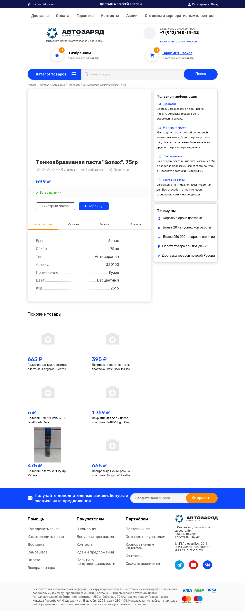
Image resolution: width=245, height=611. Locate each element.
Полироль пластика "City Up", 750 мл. (47, 473)
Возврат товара (41, 568)
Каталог (44, 85)
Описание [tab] (74, 224)
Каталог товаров (51, 74)
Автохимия (58, 85)
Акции (132, 15)
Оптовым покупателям (145, 536)
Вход (214, 4)
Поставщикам (138, 529)
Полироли (74, 85)
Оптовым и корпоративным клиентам (179, 15)
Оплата (62, 15)
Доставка (40, 15)
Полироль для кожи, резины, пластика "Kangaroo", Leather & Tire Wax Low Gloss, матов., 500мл (111, 473)
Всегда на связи (174, 180)
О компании (87, 529)
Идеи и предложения (95, 552)
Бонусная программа (95, 536)
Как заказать (172, 156)
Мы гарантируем (174, 128)
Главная (32, 85)
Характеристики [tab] (43, 224)
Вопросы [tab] (135, 224)
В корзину (93, 206)
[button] (41, 4)
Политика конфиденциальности (96, 562)
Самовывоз (37, 552)
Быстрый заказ (55, 206)
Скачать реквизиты (143, 563)
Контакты (110, 15)
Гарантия (85, 15)
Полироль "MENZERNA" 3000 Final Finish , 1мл (47, 420)
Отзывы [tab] (104, 224)
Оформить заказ (177, 53)
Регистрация (200, 4)
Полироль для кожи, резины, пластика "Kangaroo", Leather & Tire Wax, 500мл (47, 367)
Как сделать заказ (43, 529)
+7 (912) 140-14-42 (179, 32)
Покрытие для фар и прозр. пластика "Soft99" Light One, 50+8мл (111, 420)
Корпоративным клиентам (140, 546)
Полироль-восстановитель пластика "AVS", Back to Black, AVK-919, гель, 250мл (112, 367)
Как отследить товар (46, 536)
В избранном (79, 53)
